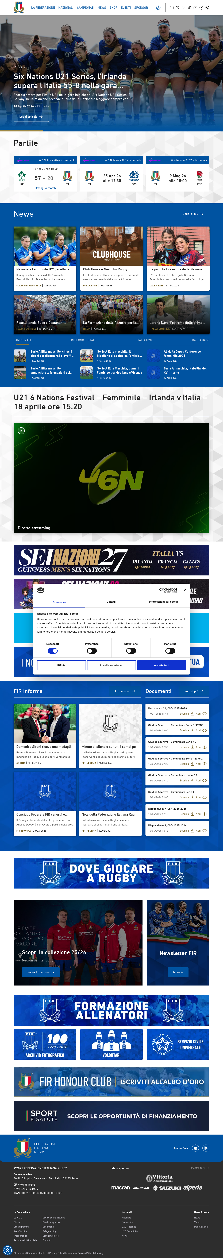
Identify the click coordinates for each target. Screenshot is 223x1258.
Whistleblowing (95, 1253)
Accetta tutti (161, 665)
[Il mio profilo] (158, 7)
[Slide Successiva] (24, 66)
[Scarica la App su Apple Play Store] (195, 1148)
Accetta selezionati (111, 665)
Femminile (127, 1222)
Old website (20, 1253)
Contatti (46, 1240)
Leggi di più (193, 214)
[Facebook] (172, 8)
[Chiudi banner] (185, 590)
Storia (17, 1222)
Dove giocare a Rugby (54, 1217)
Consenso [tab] (59, 602)
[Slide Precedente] (16, 66)
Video (197, 1222)
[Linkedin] (201, 8)
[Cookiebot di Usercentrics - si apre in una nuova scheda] (162, 590)
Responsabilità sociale (25, 1240)
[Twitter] (178, 8)
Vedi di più (194, 691)
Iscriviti (178, 972)
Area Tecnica (20, 1231)
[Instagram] (184, 8)
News (125, 1235)
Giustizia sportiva (51, 1222)
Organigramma (21, 1226)
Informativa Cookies (75, 1253)
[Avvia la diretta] (111, 430)
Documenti (48, 1226)
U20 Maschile (129, 1226)
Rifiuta (61, 665)
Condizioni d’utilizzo (37, 1253)
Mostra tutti (200, 1168)
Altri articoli (125, 691)
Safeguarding (49, 1231)
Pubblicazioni (201, 1226)
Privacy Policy (56, 1253)
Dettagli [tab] (111, 601)
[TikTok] (189, 8)
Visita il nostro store (41, 972)
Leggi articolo (31, 117)
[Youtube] (195, 8)
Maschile (126, 1217)
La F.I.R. (18, 1217)
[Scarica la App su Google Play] (205, 1148)
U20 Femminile (130, 1231)
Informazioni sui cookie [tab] (164, 601)
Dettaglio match (45, 188)
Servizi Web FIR (51, 1235)
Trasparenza (20, 1235)
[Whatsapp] (207, 8)
